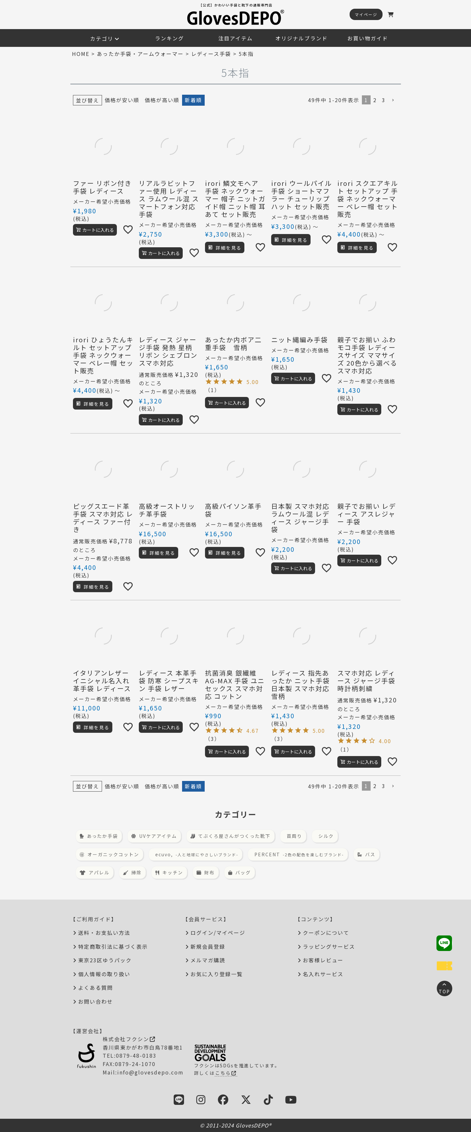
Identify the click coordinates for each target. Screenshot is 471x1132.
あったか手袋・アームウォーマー (140, 54)
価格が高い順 (162, 100)
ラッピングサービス (329, 946)
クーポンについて (326, 932)
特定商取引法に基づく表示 (113, 946)
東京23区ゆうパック (105, 960)
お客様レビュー (323, 960)
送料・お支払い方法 (104, 932)
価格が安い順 (122, 100)
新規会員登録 (207, 946)
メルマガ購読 (207, 960)
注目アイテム (235, 38)
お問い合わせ (95, 1001)
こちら (226, 1073)
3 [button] (383, 100)
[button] (393, 100)
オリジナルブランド (301, 38)
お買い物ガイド (367, 38)
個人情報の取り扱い (104, 974)
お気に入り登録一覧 (216, 974)
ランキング (169, 38)
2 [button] (375, 100)
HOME (80, 54)
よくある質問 (95, 987)
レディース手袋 (211, 54)
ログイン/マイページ (217, 932)
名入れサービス (323, 974)
